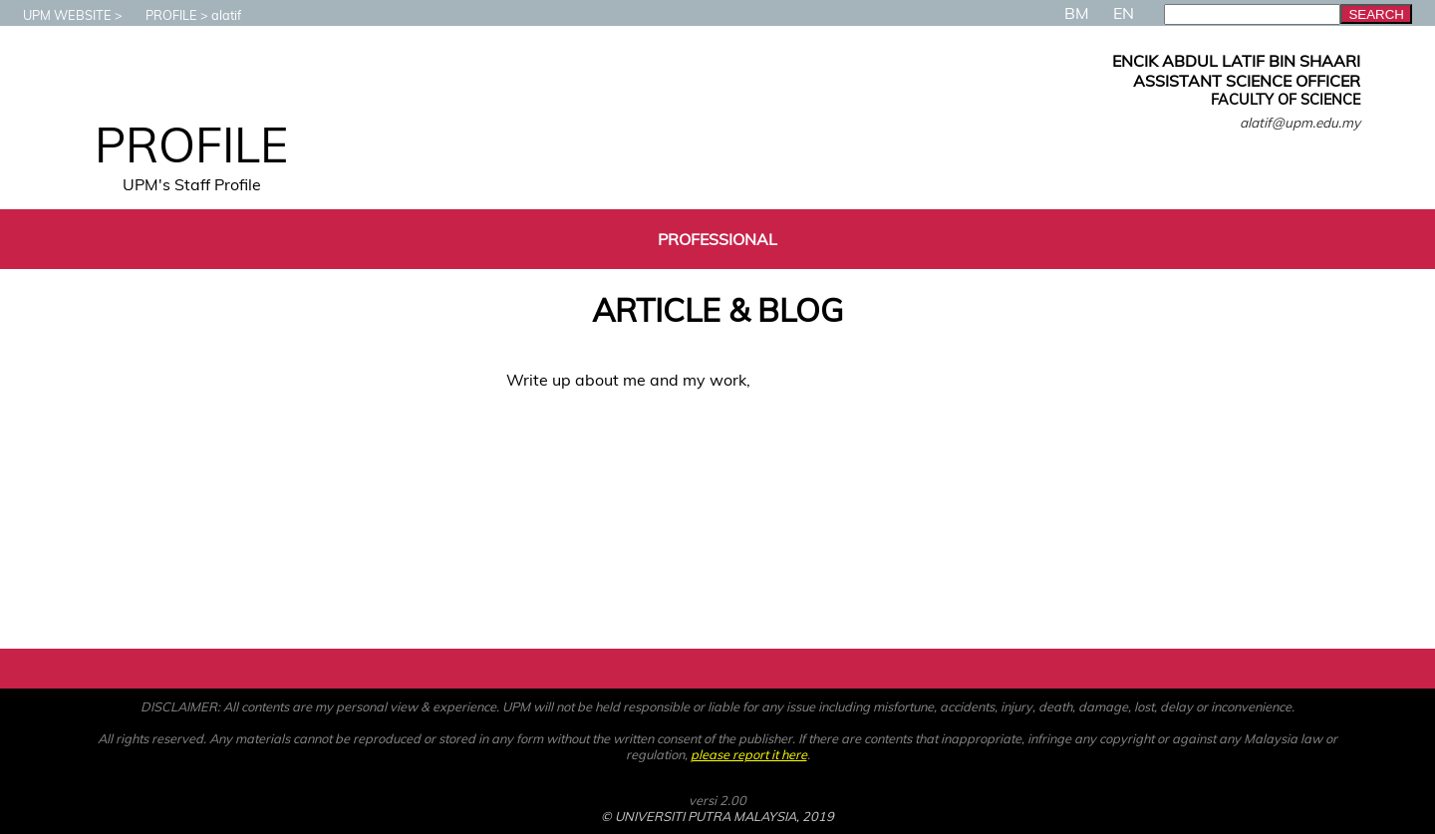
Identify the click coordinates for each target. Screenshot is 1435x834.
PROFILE (161, 15)
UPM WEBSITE (57, 15)
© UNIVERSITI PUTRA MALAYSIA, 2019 (717, 816)
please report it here (749, 754)
